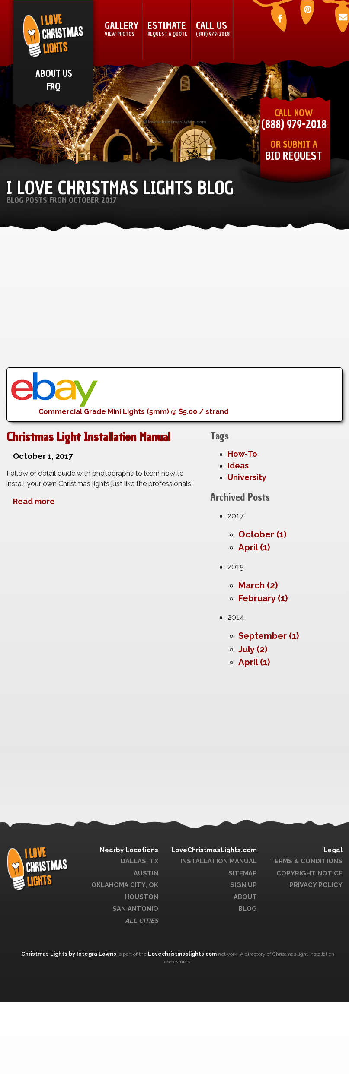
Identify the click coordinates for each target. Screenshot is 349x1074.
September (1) (268, 636)
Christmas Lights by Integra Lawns (69, 954)
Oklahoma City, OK (124, 884)
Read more (34, 501)
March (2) (258, 585)
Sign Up (243, 884)
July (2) (252, 649)
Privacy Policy (316, 884)
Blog (247, 908)
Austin (146, 873)
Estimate (167, 29)
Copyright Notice (309, 873)
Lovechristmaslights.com (182, 954)
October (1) (262, 534)
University (246, 477)
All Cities (141, 920)
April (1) (254, 547)
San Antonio (135, 908)
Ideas (238, 465)
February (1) (263, 598)
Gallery (122, 29)
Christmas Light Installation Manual (88, 437)
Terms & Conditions (306, 861)
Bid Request (293, 156)
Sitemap (242, 873)
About (245, 896)
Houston (141, 896)
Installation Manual (218, 861)
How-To (242, 453)
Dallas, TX (139, 861)
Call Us (213, 29)
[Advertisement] (166, 306)
